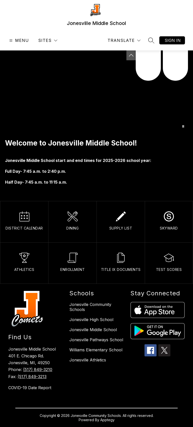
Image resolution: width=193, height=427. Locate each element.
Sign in (173, 40)
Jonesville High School (91, 319)
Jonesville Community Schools (90, 307)
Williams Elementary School (95, 349)
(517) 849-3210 (37, 369)
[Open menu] (18, 40)
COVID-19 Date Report (29, 387)
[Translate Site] (124, 40)
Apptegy (107, 420)
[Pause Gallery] (183, 126)
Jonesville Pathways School (96, 339)
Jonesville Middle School (93, 329)
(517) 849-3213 (32, 376)
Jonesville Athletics (87, 359)
